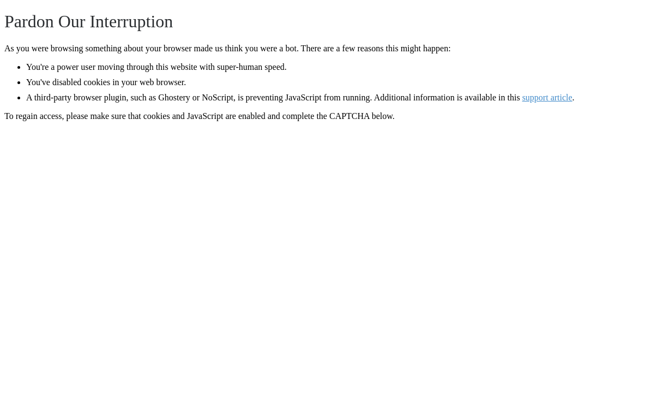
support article (547, 97)
